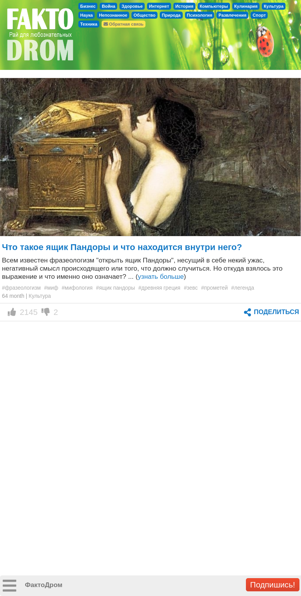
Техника (88, 24)
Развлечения (232, 15)
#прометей (214, 288)
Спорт (259, 15)
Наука (86, 15)
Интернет (159, 6)
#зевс (191, 288)
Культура (274, 6)
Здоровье (132, 6)
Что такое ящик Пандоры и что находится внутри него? (122, 247)
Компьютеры (214, 6)
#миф (51, 288)
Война (108, 6)
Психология (200, 15)
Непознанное (113, 15)
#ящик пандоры (115, 288)
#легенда (242, 288)
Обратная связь (124, 24)
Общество (144, 15)
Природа (171, 15)
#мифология (77, 288)
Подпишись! (272, 584)
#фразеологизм (21, 288)
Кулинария (246, 6)
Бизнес (88, 6)
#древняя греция (159, 288)
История (184, 6)
